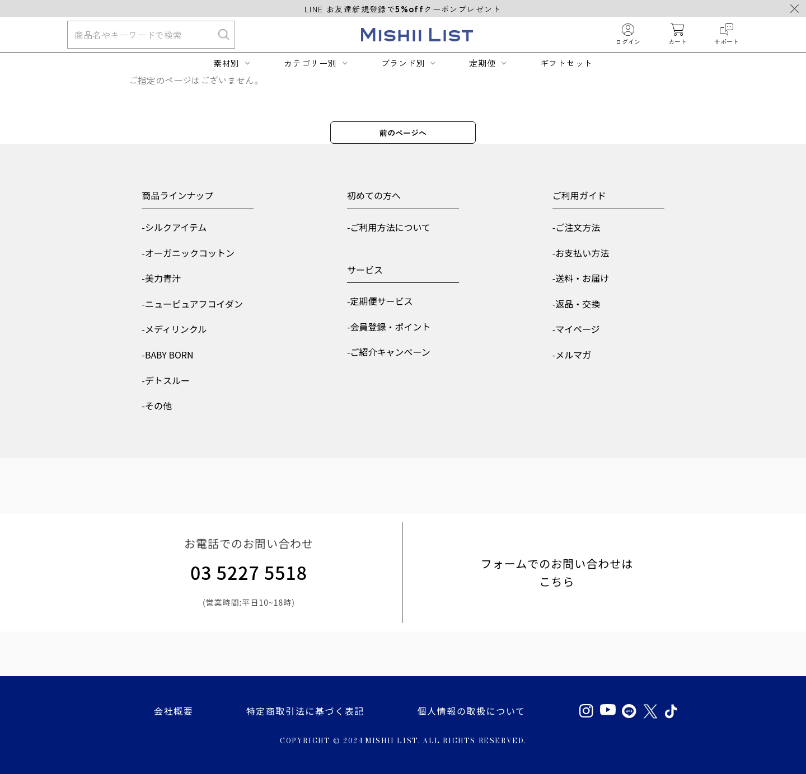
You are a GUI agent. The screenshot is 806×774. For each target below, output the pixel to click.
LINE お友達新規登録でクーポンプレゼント (403, 9)
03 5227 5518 (248, 572)
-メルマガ (572, 354)
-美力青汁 (161, 278)
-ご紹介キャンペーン (388, 351)
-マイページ (576, 329)
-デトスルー (166, 380)
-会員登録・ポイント (389, 326)
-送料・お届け (581, 278)
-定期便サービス (380, 301)
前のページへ (403, 132)
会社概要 (173, 711)
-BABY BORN (167, 354)
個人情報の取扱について (471, 711)
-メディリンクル (174, 329)
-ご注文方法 (576, 227)
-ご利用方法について (388, 227)
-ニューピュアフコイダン (192, 303)
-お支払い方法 (581, 252)
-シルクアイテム (174, 227)
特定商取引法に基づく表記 (305, 711)
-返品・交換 (576, 303)
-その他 (157, 405)
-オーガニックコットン (188, 252)
